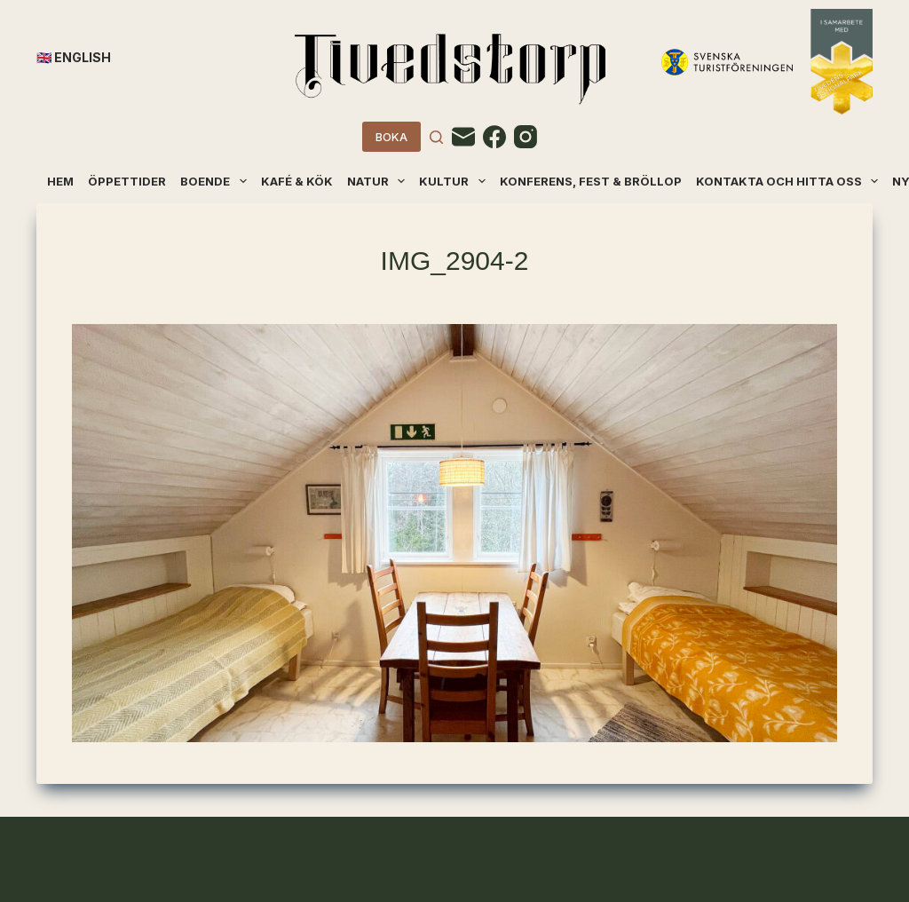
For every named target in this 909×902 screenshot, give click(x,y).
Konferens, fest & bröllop (591, 181)
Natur (377, 181)
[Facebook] (494, 136)
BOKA (391, 137)
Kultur (453, 181)
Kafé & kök (297, 181)
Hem (60, 181)
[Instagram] (525, 136)
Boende (214, 181)
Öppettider (127, 181)
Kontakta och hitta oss (788, 181)
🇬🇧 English (73, 57)
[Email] (463, 136)
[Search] (436, 137)
